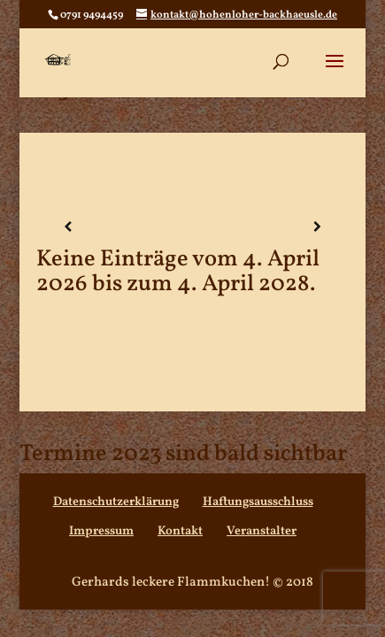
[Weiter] (317, 227)
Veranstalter (261, 531)
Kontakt (180, 531)
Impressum (101, 531)
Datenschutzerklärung (116, 502)
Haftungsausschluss (258, 502)
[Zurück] (67, 227)
